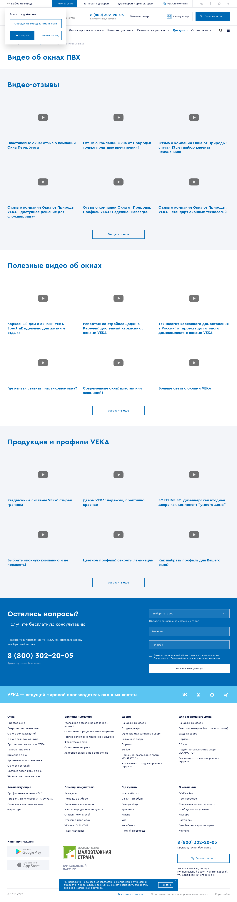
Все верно (22, 35)
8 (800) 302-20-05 (107, 15)
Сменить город (49, 35)
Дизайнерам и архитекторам (135, 3)
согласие (169, 655)
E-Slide (126, 749)
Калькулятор (178, 16)
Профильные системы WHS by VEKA (30, 798)
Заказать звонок (212, 16)
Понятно (166, 885)
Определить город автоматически (35, 23)
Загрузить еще (118, 234)
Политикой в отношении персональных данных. (196, 658)
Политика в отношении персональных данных (179, 894)
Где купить (180, 30)
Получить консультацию (189, 668)
